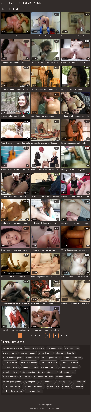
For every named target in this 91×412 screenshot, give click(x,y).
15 (66, 335)
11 (61, 335)
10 (56, 335)
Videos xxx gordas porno (22, 3)
